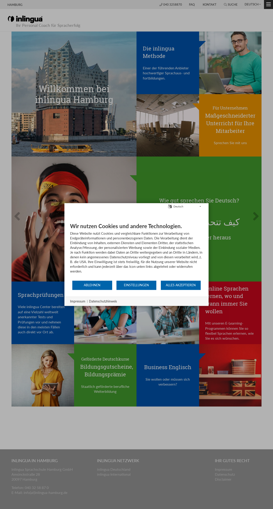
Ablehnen (92, 285)
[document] (136, 251)
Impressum (77, 301)
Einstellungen (136, 285)
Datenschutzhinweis (103, 301)
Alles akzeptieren (181, 285)
